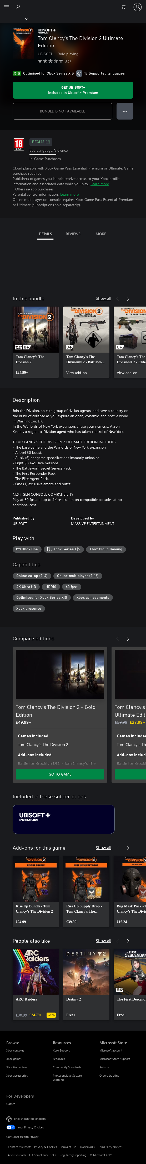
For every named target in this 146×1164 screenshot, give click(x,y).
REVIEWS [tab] (73, 233)
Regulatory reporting (73, 1155)
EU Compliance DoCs (42, 1155)
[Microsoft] (73, 4)
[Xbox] (14, 18)
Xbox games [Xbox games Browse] (14, 1058)
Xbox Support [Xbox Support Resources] (61, 1050)
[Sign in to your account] (137, 7)
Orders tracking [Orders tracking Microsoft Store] (109, 1075)
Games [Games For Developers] (10, 1103)
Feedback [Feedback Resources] (59, 1058)
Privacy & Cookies (45, 1147)
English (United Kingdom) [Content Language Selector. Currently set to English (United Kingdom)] (30, 1118)
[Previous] (117, 298)
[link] (36, 342)
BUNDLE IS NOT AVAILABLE (62, 111)
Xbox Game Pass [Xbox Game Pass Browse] (16, 1067)
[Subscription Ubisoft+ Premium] (64, 819)
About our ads (17, 1155)
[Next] (128, 298)
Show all (103, 298)
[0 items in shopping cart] (125, 7)
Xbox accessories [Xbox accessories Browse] (17, 1075)
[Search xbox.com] (18, 7)
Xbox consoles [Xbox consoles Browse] (15, 1050)
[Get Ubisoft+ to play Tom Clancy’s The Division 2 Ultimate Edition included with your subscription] (73, 90)
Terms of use (68, 1147)
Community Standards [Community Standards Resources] (67, 1067)
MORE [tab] (101, 233)
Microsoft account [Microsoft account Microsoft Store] (110, 1050)
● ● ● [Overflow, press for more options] (125, 111)
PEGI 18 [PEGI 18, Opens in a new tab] (41, 142)
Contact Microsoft (19, 1147)
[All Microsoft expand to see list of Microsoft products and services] (6, 7)
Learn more (99, 183)
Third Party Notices (110, 1147)
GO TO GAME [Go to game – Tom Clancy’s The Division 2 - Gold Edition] (60, 774)
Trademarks (87, 1147)
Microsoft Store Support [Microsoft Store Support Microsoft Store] (114, 1058)
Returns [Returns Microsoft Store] (104, 1067)
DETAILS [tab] (45, 233)
